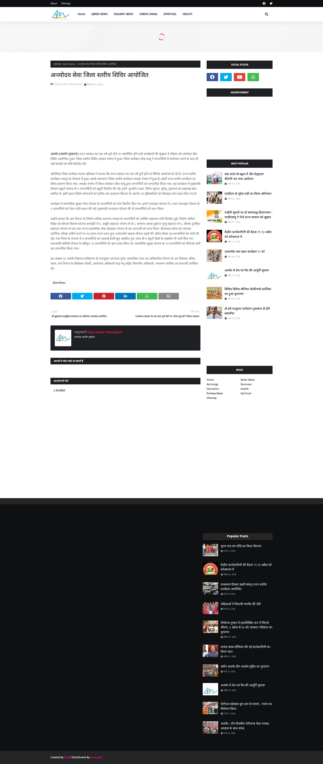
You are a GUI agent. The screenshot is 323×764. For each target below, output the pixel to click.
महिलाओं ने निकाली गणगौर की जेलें (241, 604)
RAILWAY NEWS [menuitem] (123, 14)
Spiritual (246, 393)
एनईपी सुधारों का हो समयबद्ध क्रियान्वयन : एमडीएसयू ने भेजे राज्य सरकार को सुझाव (248, 215)
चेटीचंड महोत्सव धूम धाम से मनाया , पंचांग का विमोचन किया (246, 706)
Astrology (212, 384)
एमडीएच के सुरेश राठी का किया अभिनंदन (248, 194)
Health (245, 388)
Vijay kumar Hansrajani (68, 84)
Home (210, 379)
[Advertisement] (240, 126)
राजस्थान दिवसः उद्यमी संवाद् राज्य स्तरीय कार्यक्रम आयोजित (244, 587)
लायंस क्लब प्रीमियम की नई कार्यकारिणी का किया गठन (245, 649)
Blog (67, 757)
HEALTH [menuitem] (187, 14)
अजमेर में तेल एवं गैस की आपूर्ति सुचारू (247, 270)
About (53, 3)
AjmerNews (69, 64)
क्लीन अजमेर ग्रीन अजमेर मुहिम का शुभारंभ (245, 666)
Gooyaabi (96, 757)
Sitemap (65, 3)
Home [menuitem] (81, 14)
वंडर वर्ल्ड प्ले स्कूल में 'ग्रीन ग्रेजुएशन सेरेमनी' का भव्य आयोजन (244, 176)
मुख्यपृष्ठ (57, 64)
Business (246, 384)
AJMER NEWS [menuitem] (99, 14)
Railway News (215, 393)
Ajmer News (248, 379)
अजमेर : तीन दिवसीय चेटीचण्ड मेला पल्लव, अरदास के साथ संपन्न (245, 726)
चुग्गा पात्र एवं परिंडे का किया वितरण (241, 546)
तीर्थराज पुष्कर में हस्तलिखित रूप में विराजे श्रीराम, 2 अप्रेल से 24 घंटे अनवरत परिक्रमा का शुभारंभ (246, 627)
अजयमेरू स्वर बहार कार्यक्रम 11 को (245, 251)
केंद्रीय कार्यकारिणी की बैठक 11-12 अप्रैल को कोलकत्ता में (248, 234)
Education (213, 388)
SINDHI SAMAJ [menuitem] (148, 14)
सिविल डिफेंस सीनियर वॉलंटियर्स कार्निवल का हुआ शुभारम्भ (248, 291)
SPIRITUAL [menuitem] (170, 14)
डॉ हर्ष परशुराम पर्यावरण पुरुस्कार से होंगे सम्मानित (247, 311)
